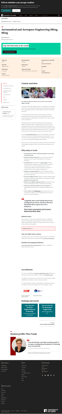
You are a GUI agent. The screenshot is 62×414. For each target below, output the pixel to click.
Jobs (2, 388)
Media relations (4, 398)
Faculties (31, 15)
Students (21, 15)
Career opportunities (7, 88)
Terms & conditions (24, 410)
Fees (4, 97)
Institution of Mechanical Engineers (42, 273)
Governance (24, 371)
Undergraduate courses (6, 21)
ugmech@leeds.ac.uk (46, 72)
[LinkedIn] (45, 376)
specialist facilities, (44, 162)
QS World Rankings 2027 (10, 52)
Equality (23, 375)
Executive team (24, 376)
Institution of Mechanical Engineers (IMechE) (26, 296)
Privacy (13, 410)
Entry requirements (6, 94)
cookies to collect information (10, 5)
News (23, 378)
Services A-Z (3, 392)
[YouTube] (48, 376)
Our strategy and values (26, 373)
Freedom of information (5, 412)
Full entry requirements (46, 63)
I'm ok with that (6, 10)
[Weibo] (54, 376)
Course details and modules (8, 86)
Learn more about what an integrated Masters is (31, 245)
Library (2, 394)
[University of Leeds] (52, 411)
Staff (26, 15)
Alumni (36, 15)
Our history (24, 367)
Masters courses (16, 21)
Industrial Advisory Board (31, 134)
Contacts (3, 403)
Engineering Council (49, 275)
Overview (5, 83)
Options (16, 10)
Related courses (6, 102)
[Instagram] (51, 376)
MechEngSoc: (38, 191)
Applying (4, 100)
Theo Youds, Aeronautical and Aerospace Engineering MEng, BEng (37, 210)
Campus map (24, 365)
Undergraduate (4, 365)
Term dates (3, 390)
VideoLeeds (3, 400)
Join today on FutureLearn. (48, 238)
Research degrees (4, 369)
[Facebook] (42, 376)
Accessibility (17, 410)
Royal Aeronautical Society (37, 295)
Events (23, 380)
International (3, 371)
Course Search (4, 18)
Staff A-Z (2, 401)
